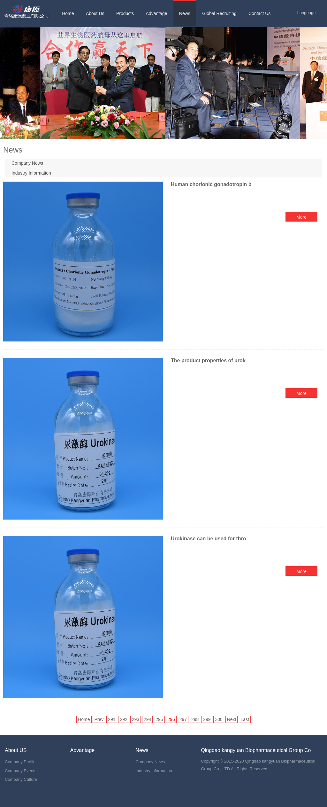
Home (84, 719)
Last (244, 719)
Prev (98, 719)
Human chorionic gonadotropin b (211, 184)
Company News (27, 163)
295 (159, 719)
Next (231, 719)
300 (218, 719)
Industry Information (31, 173)
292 (123, 719)
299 (206, 719)
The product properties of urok (208, 360)
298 (195, 719)
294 (147, 719)
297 (183, 719)
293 (135, 719)
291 (111, 719)
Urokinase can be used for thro (208, 538)
